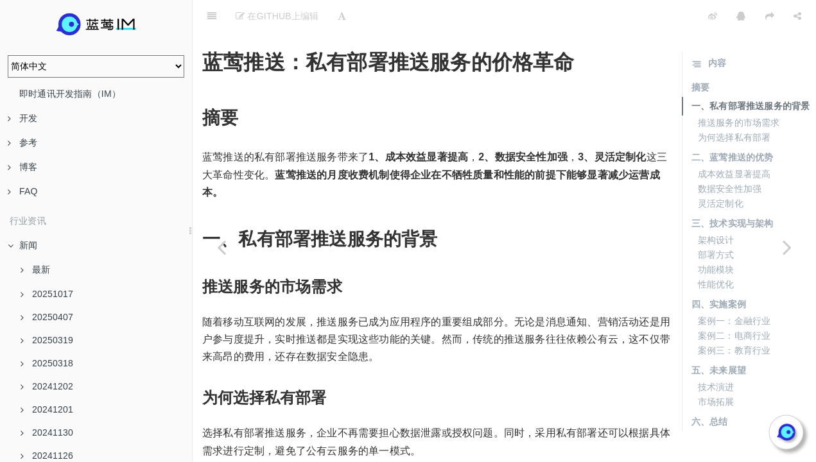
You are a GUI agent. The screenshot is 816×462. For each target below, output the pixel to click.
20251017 (47, 294)
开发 (22, 118)
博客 (22, 167)
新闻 (22, 245)
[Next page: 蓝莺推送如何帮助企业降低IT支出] (787, 247)
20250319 (47, 340)
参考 (22, 142)
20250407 (47, 317)
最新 (35, 269)
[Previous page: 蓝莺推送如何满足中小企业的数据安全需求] (221, 247)
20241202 (47, 386)
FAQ (23, 191)
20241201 (47, 409)
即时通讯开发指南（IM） (70, 94)
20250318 (47, 363)
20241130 (47, 432)
